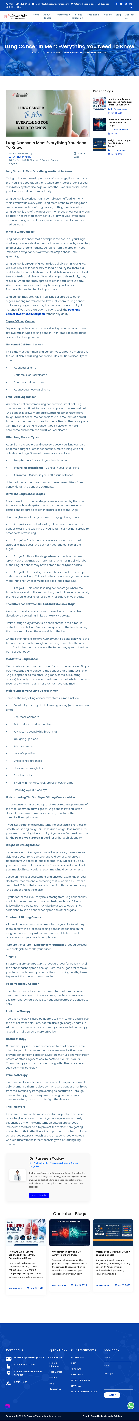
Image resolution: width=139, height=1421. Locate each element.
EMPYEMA (76, 1386)
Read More (16, 1288)
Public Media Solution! (112, 1416)
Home (36, 14)
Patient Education (77, 16)
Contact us (55, 1389)
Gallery (108, 14)
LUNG (74, 1363)
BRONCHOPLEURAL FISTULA (84, 1392)
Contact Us (129, 16)
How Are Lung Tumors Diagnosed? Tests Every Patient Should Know (119, 104)
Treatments (61, 14)
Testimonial (93, 14)
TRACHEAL (76, 1369)
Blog (118, 14)
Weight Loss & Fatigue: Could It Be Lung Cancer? (120, 147)
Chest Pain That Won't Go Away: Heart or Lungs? (120, 126)
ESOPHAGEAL (77, 1357)
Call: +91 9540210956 (25, 1364)
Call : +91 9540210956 (18, 4)
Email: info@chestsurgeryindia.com (52, 4)
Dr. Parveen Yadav (20, 156)
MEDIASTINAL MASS (80, 1380)
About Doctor (47, 16)
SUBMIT (112, 1395)
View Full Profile (39, 1195)
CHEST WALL (77, 1375)
